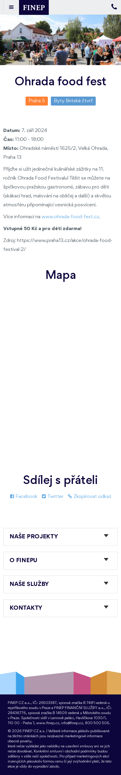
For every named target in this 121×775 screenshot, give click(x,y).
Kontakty (26, 608)
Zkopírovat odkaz (89, 496)
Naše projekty (34, 537)
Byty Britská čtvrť (73, 101)
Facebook (23, 496)
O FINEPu (23, 560)
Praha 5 (37, 101)
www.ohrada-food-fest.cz (70, 217)
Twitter (52, 496)
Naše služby (29, 584)
